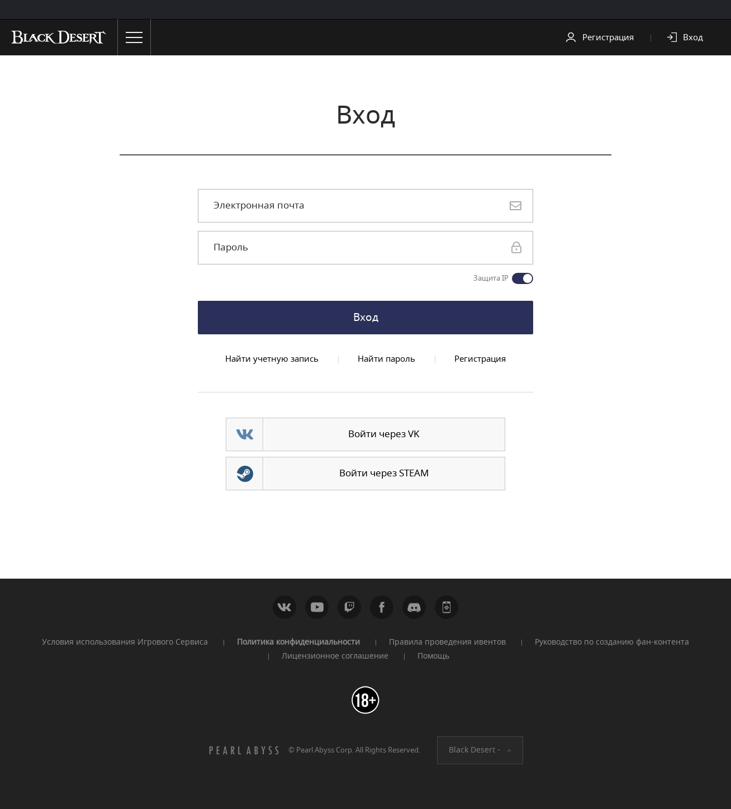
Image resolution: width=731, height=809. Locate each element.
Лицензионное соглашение (335, 656)
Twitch (349, 607)
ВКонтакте (284, 607)
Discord (414, 607)
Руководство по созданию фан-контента (612, 642)
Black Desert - (474, 750)
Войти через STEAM (384, 473)
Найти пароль (386, 359)
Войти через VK (384, 434)
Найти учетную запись (272, 359)
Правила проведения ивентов (447, 642)
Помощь (433, 656)
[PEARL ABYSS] (244, 750)
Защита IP (491, 278)
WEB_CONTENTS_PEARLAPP (446, 607)
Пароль (230, 247)
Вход (693, 37)
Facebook (381, 607)
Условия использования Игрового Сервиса (125, 642)
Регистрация (608, 37)
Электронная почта (259, 205)
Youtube (317, 607)
